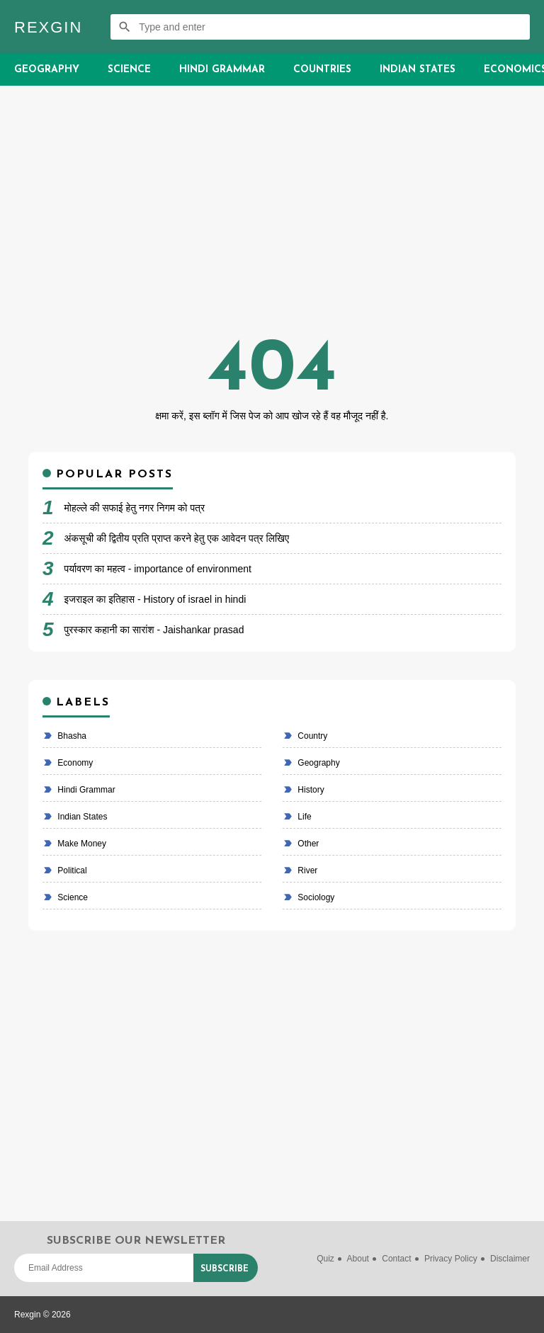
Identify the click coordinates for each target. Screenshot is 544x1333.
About (358, 1259)
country (311, 736)
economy (74, 763)
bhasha (70, 736)
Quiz (325, 1259)
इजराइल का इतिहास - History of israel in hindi (155, 599)
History (309, 790)
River (306, 870)
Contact (396, 1259)
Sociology (314, 897)
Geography (46, 69)
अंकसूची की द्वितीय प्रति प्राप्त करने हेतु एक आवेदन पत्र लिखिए (177, 538)
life (303, 817)
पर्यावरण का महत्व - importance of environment (157, 568)
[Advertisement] (272, 220)
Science (129, 69)
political (71, 870)
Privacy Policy (450, 1259)
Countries (322, 69)
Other (307, 844)
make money (80, 844)
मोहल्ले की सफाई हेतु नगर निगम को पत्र (134, 508)
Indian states (81, 817)
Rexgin (48, 27)
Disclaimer (510, 1259)
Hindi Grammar (222, 69)
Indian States (417, 69)
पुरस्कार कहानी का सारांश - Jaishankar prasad (154, 629)
